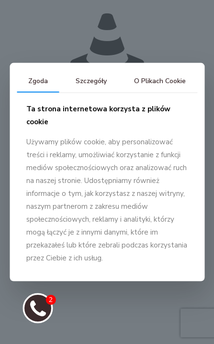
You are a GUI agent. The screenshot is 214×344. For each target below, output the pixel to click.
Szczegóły (91, 81)
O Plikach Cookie (160, 81)
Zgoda (38, 81)
